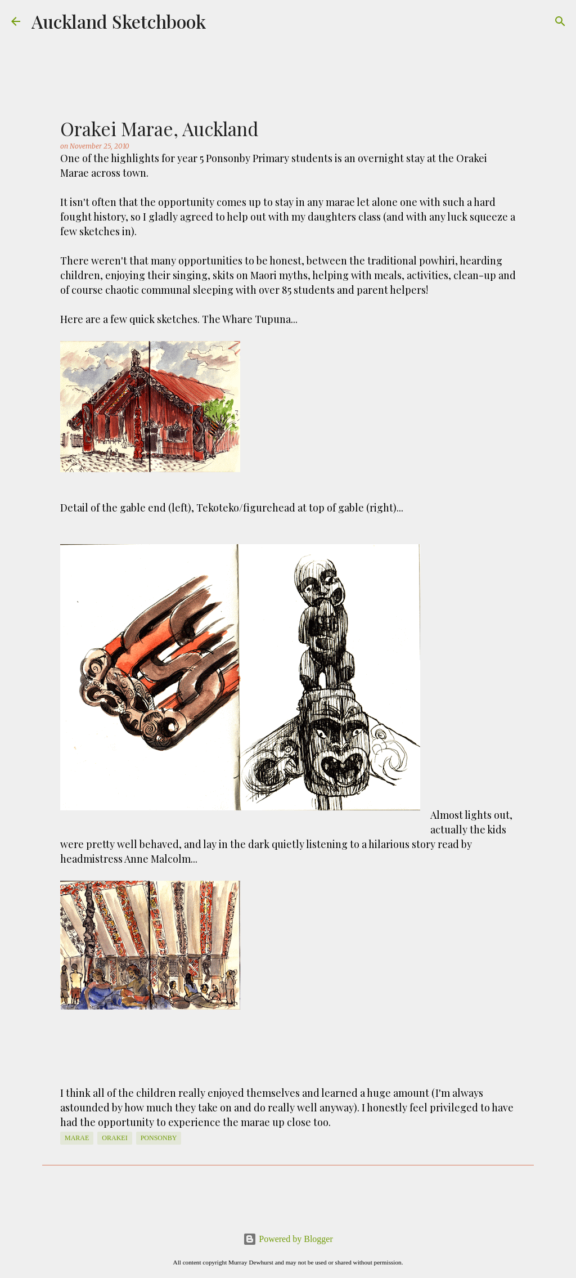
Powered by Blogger (288, 1239)
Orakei (114, 1138)
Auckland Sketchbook (119, 21)
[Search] (560, 21)
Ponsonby (159, 1138)
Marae (77, 1138)
